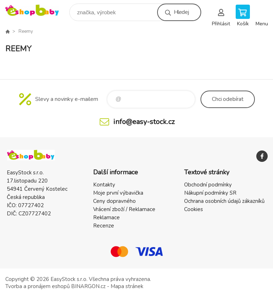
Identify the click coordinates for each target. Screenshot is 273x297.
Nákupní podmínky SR (210, 192)
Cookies (193, 209)
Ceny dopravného (114, 201)
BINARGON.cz (88, 286)
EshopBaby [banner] (36, 10)
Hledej (181, 12)
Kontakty (104, 184)
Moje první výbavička (118, 192)
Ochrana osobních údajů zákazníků (224, 201)
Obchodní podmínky (208, 184)
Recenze (103, 225)
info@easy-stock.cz (144, 122)
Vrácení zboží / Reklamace (124, 209)
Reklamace (106, 217)
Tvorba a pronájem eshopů (37, 286)
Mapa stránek (127, 286)
